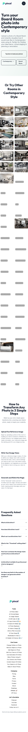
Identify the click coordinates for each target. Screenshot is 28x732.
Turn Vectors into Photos (14, 676)
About (14, 702)
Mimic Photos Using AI (14, 674)
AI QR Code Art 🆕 (14, 636)
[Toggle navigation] (24, 3)
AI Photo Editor (14, 628)
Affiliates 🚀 (14, 707)
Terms (14, 695)
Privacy (14, 698)
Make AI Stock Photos (14, 683)
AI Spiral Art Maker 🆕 (14, 640)
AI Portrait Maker (14, 631)
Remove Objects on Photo (14, 664)
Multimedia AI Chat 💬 (14, 652)
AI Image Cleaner (14, 633)
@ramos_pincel (22, 728)
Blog (14, 693)
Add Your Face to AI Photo (14, 669)
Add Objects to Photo (14, 667)
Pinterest (14, 717)
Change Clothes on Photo (14, 662)
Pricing (14, 690)
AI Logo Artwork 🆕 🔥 (14, 638)
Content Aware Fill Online (14, 679)
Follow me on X (14, 724)
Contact (14, 700)
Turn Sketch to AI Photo (14, 681)
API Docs (14, 710)
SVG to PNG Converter (14, 647)
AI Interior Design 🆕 (14, 645)
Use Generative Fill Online (14, 671)
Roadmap (14, 705)
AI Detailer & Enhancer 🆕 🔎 (14, 655)
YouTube (14, 719)
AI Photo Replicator (14, 643)
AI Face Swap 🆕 (14, 650)
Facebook (14, 722)
